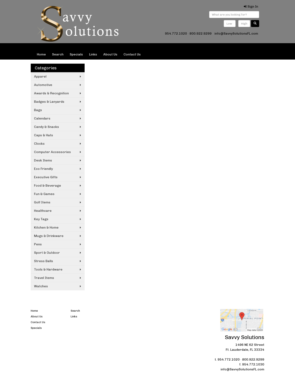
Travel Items (44, 278)
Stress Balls (43, 261)
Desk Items (43, 160)
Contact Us (132, 54)
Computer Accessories (52, 152)
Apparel (40, 76)
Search (58, 54)
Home (41, 54)
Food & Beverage (47, 185)
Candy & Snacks (46, 127)
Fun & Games (44, 194)
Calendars (42, 118)
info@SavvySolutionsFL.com (236, 33)
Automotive (43, 85)
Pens (38, 244)
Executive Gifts (46, 177)
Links (93, 54)
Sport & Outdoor (47, 253)
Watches (41, 286)
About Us (110, 54)
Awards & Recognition (51, 93)
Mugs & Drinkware (49, 236)
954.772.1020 (176, 33)
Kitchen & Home (46, 227)
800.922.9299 (200, 33)
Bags (38, 110)
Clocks (39, 143)
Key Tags (41, 219)
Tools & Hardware (48, 269)
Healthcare (43, 211)
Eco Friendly (43, 169)
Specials (76, 54)
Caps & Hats (43, 135)
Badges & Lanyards (49, 102)
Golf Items (42, 202)
